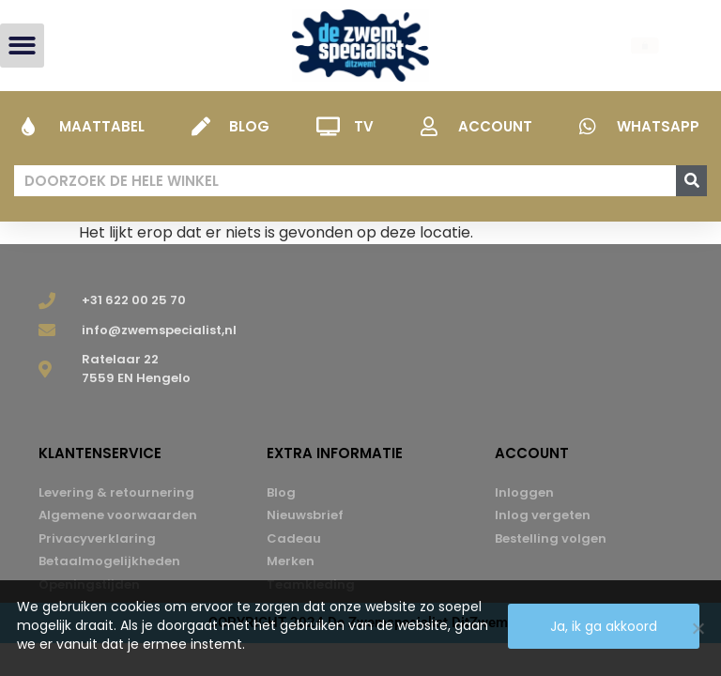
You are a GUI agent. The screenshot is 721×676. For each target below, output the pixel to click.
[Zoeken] (691, 180)
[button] (22, 45)
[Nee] (697, 628)
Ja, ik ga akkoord (603, 626)
